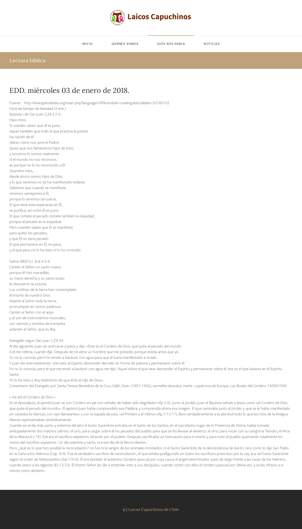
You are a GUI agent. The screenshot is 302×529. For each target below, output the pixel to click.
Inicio (87, 44)
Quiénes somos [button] (125, 44)
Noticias (212, 44)
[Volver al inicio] (151, 17)
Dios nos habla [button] (171, 44)
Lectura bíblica (27, 60)
